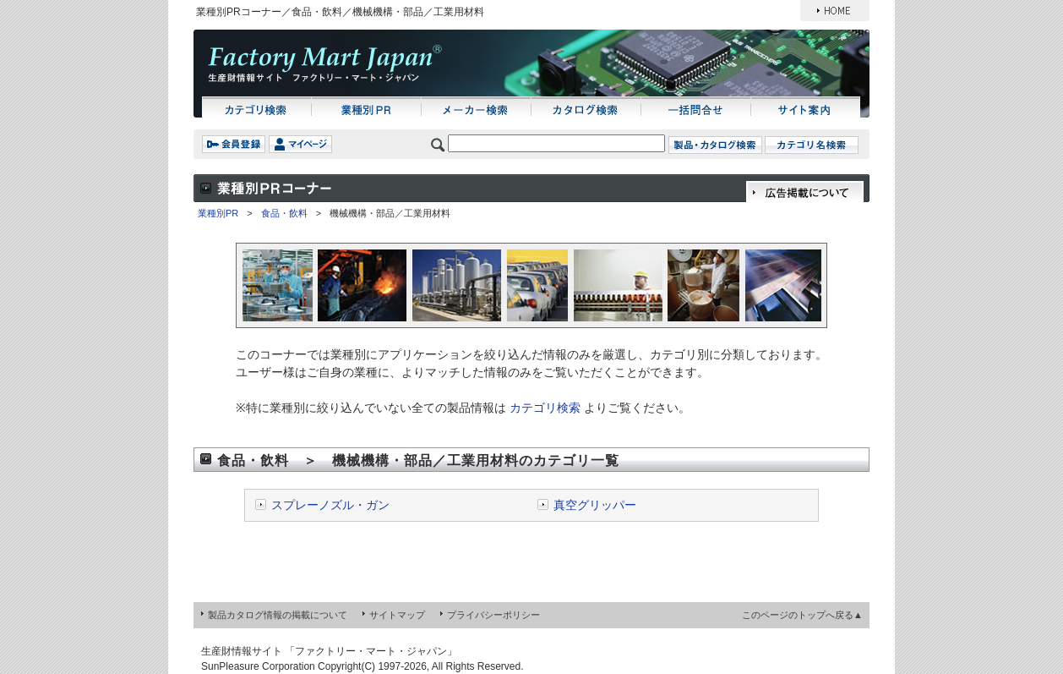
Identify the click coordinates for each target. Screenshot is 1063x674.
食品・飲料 (284, 213)
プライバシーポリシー (493, 615)
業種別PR (218, 213)
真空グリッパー (594, 505)
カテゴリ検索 (545, 407)
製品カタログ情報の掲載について (277, 615)
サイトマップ (397, 615)
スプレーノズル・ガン (330, 505)
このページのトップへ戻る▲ (802, 615)
